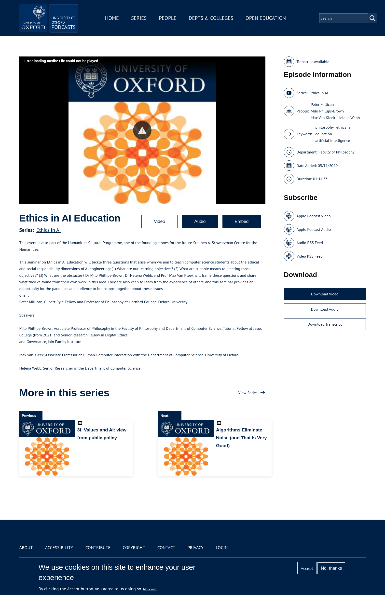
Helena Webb (349, 117)
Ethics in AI (48, 230)
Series (139, 18)
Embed (242, 221)
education (323, 133)
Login (222, 547)
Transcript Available (313, 61)
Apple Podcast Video (314, 215)
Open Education (266, 18)
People (167, 18)
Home (112, 18)
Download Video (324, 293)
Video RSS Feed (310, 256)
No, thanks (331, 568)
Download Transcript (325, 324)
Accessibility (59, 547)
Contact (166, 547)
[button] (142, 130)
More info (150, 589)
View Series (247, 392)
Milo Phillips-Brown (327, 111)
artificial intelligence (332, 140)
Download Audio (324, 309)
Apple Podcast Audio (314, 229)
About (26, 547)
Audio (200, 221)
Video (159, 221)
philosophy (324, 127)
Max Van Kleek (323, 117)
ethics (341, 127)
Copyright (134, 547)
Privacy (196, 547)
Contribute (97, 547)
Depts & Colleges (211, 18)
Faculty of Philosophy (336, 152)
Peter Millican (322, 104)
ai (350, 127)
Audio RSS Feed (310, 242)
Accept (307, 568)
